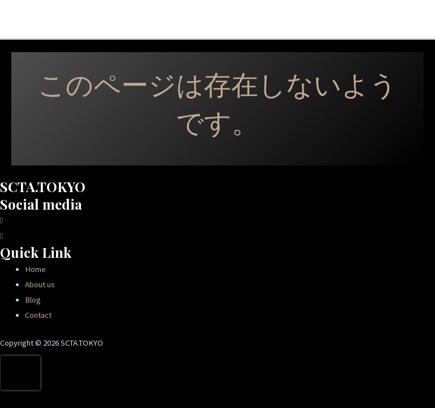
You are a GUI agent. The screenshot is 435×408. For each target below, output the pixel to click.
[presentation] (20, 373)
